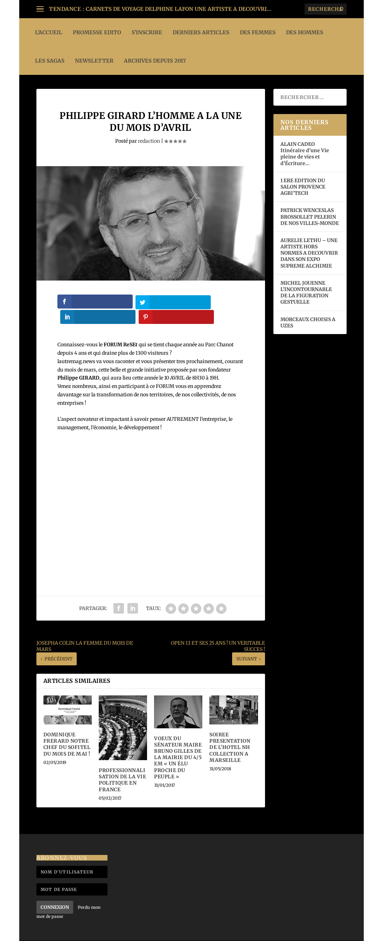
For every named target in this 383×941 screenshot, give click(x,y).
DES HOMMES (304, 32)
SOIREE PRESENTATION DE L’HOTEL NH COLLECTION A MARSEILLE (229, 732)
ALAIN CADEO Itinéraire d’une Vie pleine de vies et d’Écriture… (304, 154)
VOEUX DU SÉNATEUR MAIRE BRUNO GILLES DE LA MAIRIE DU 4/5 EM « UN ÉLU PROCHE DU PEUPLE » (178, 742)
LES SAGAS (49, 60)
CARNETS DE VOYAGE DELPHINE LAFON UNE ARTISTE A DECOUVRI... (178, 9)
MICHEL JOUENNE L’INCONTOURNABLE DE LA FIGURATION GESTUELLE (306, 292)
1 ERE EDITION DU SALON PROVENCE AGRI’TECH (302, 186)
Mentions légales (325, 932)
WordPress (146, 933)
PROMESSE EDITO (97, 32)
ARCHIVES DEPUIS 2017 (155, 60)
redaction (149, 141)
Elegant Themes (80, 933)
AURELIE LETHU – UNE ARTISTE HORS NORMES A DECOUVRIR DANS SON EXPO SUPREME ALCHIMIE (309, 253)
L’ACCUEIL (48, 32)
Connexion (55, 891)
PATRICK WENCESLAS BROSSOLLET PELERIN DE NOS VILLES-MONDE (309, 216)
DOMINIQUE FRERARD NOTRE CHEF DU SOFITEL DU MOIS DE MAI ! (67, 728)
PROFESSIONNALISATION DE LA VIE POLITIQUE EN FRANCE (122, 764)
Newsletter (94, 60)
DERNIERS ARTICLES (201, 32)
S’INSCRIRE (147, 32)
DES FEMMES (258, 32)
